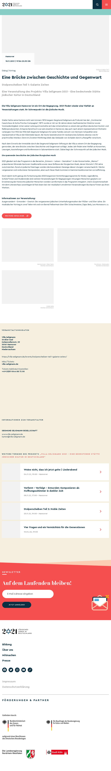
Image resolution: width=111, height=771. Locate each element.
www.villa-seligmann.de (12, 434)
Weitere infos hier (14, 216)
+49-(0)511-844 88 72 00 (13, 371)
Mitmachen (9, 655)
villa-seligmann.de (10, 364)
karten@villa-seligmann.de (13, 437)
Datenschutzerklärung (15, 687)
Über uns (7, 649)
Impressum (9, 681)
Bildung (7, 644)
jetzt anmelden (17, 605)
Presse (6, 660)
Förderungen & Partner (25, 700)
